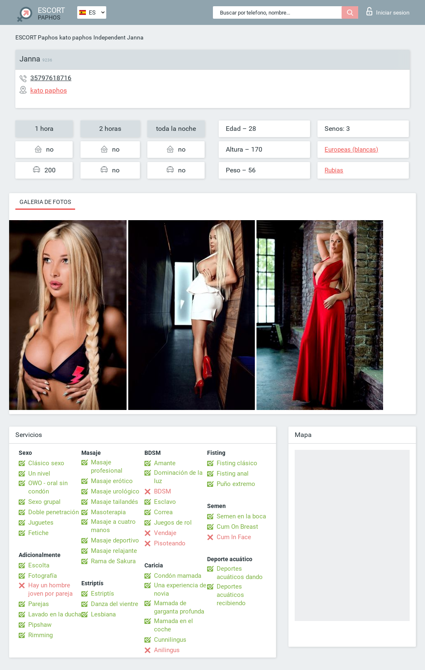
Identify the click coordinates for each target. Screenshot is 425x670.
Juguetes (41, 522)
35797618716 (50, 78)
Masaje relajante (114, 551)
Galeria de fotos (45, 202)
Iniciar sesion (388, 11)
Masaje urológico (115, 491)
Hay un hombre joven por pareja (50, 589)
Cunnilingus (170, 639)
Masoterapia (108, 512)
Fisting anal (233, 473)
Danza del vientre (114, 604)
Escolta (38, 565)
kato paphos (75, 37)
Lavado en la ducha (54, 614)
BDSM (162, 491)
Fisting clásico (237, 463)
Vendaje (165, 533)
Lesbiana (103, 614)
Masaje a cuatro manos (113, 526)
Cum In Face (234, 537)
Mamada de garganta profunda (179, 607)
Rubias (334, 170)
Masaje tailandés (114, 502)
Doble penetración (53, 512)
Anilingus (167, 650)
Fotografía (42, 575)
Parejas (38, 604)
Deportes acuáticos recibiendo (231, 595)
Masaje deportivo (115, 540)
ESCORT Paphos (36, 37)
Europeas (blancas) (351, 149)
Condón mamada (177, 575)
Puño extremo (236, 484)
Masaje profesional (106, 466)
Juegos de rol (173, 522)
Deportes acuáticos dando (240, 573)
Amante (165, 463)
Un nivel (39, 473)
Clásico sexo (46, 463)
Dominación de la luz (178, 477)
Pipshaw (39, 624)
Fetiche (38, 533)
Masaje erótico (112, 481)
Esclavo (165, 502)
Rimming (40, 635)
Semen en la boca (241, 516)
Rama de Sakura (113, 561)
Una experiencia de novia (180, 589)
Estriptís (102, 593)
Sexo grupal (44, 502)
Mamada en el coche (173, 625)
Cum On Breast (237, 526)
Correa (163, 512)
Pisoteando (170, 543)
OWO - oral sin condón (48, 487)
